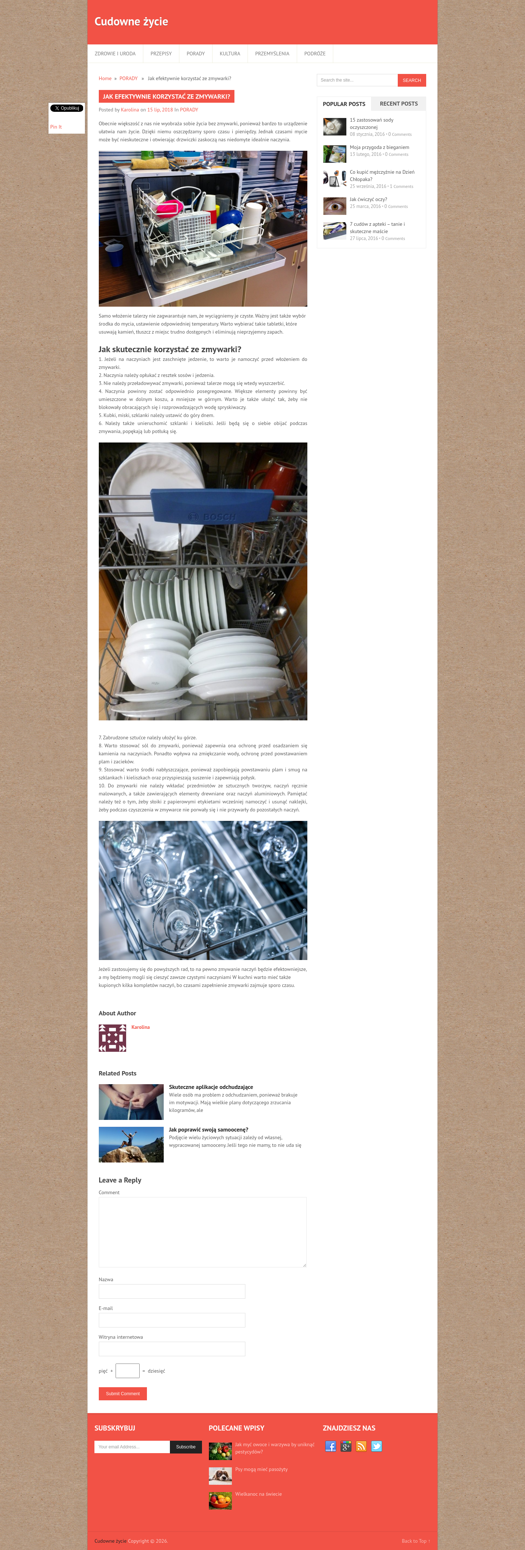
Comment (109, 1192)
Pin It (56, 126)
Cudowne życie (131, 21)
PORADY (196, 53)
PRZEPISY (161, 53)
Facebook (331, 1446)
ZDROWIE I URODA (115, 53)
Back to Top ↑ (416, 1541)
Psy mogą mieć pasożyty (262, 1469)
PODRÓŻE (315, 53)
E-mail (106, 1308)
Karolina (130, 109)
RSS (361, 1446)
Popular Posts (344, 103)
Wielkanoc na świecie (259, 1494)
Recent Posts (399, 103)
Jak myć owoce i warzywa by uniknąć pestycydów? (275, 1448)
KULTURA (230, 53)
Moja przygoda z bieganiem (379, 147)
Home (105, 78)
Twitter (376, 1446)
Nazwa (106, 1279)
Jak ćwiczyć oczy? (368, 199)
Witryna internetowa (121, 1337)
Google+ (346, 1446)
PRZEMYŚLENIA (272, 53)
